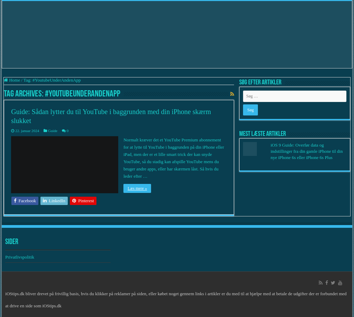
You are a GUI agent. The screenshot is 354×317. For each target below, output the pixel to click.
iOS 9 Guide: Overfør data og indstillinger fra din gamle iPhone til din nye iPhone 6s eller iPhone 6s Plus (307, 151)
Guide (52, 131)
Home (12, 80)
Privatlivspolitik (20, 257)
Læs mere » (137, 188)
